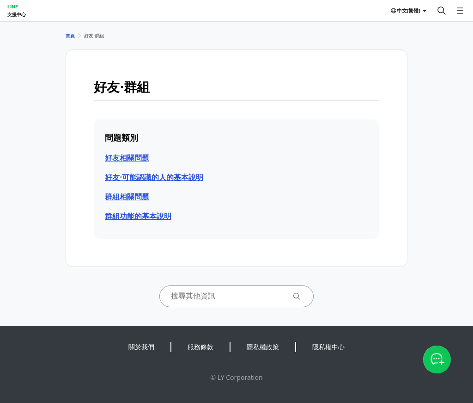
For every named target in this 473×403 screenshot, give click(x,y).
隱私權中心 (328, 346)
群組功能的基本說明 (138, 216)
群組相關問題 (127, 197)
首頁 (70, 35)
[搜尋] (441, 10)
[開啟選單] (460, 10)
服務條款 (200, 346)
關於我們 (141, 346)
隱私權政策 (263, 346)
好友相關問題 (127, 158)
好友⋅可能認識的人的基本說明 (154, 177)
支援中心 (16, 14)
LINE (12, 6)
